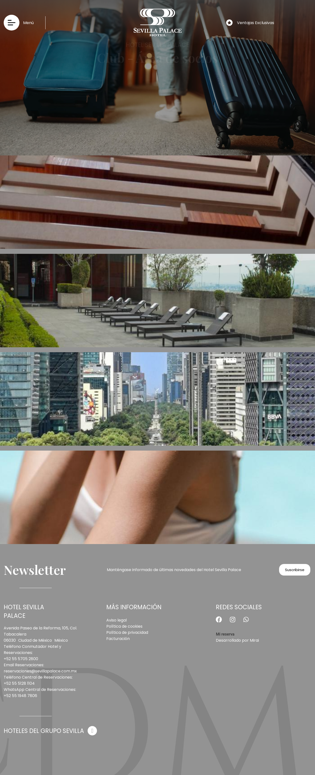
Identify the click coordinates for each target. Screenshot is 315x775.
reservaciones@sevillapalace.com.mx (40, 671)
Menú (28, 23)
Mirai (254, 640)
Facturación (118, 638)
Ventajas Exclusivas (255, 23)
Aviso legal (116, 620)
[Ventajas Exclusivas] (229, 23)
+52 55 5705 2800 (21, 659)
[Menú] (11, 22)
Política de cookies (124, 626)
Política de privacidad (127, 632)
